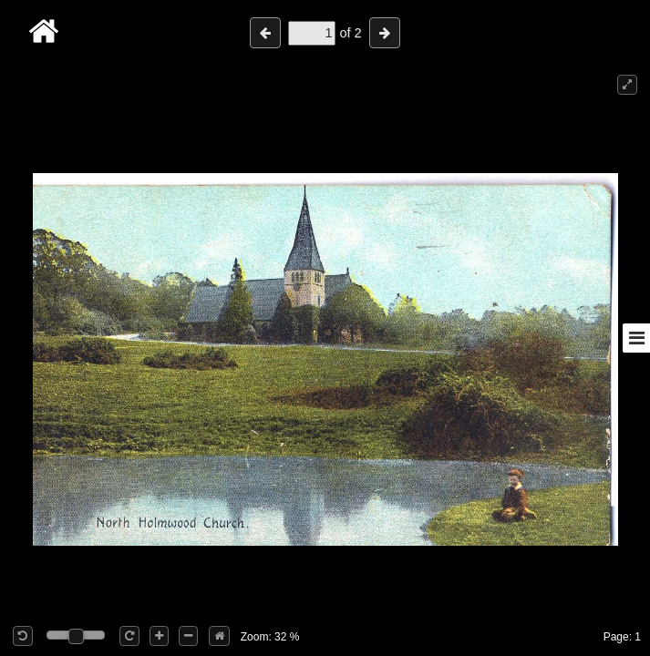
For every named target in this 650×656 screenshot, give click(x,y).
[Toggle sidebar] (636, 338)
